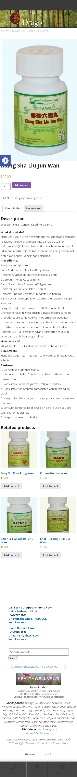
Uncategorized (17, 30)
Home (4, 30)
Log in (48, 754)
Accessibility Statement (38, 733)
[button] (5, 160)
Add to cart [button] (11, 486)
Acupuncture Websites (19, 739)
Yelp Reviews (17, 622)
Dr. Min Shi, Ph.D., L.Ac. (24, 635)
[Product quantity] (6, 186)
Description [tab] (13, 208)
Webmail (30, 754)
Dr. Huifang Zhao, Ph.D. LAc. (28, 618)
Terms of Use (44, 743)
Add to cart (21, 185)
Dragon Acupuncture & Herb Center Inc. (35, 666)
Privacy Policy (60, 743)
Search (13, 658)
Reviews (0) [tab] (33, 208)
